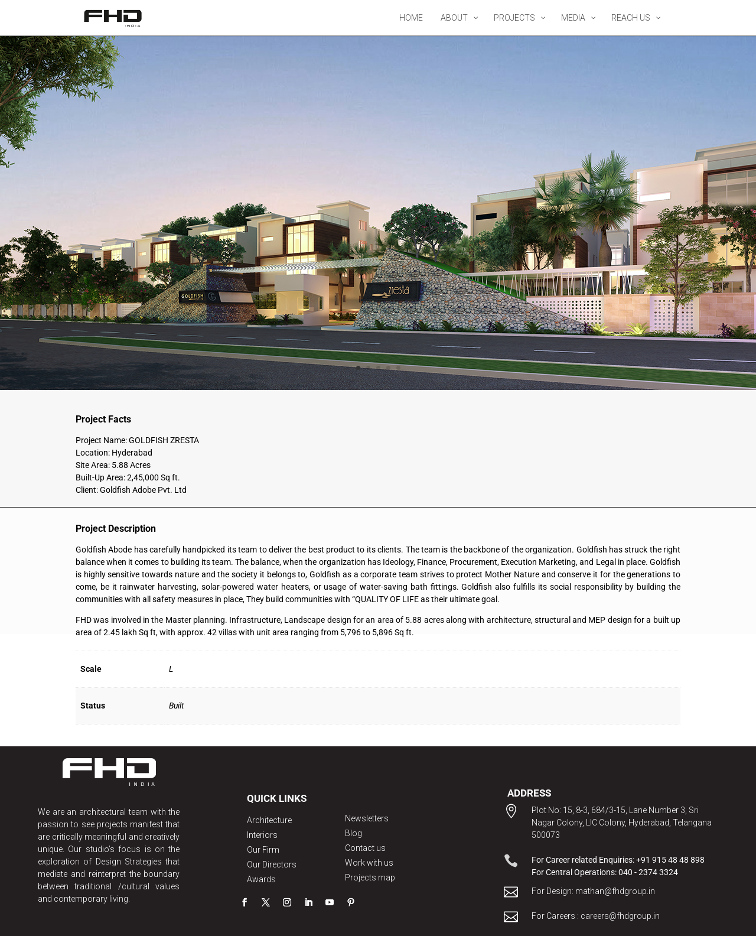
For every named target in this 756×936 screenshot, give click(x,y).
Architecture (269, 820)
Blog (353, 833)
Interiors (262, 835)
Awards (261, 879)
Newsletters (367, 818)
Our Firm (263, 849)
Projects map (370, 877)
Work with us (369, 862)
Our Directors (271, 864)
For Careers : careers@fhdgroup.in (596, 916)
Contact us (365, 848)
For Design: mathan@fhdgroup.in (593, 891)
